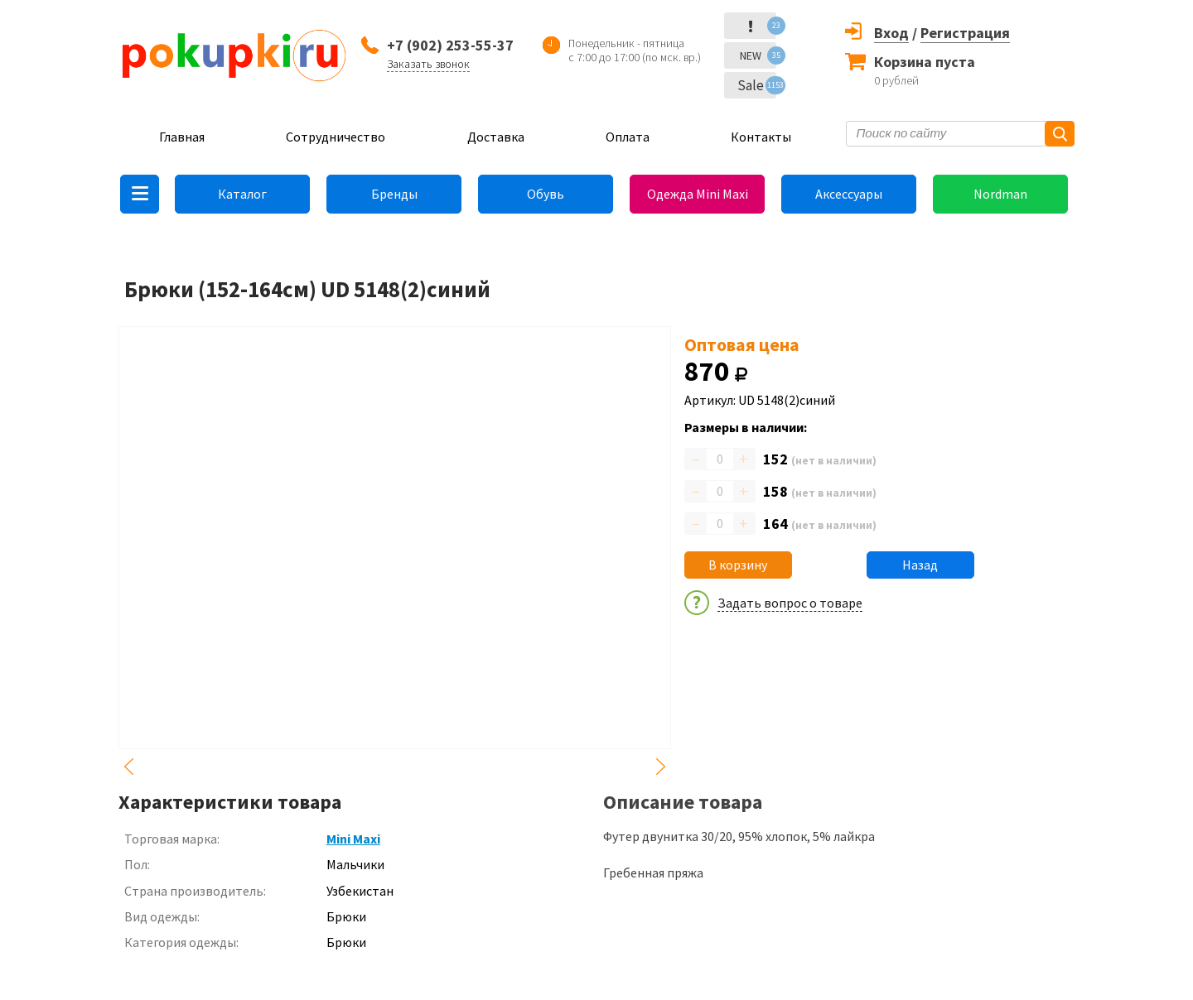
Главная (182, 136)
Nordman (1000, 193)
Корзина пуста (924, 61)
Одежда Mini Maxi (697, 193)
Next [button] (661, 766)
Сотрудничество (335, 136)
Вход (891, 32)
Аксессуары (848, 193)
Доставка (495, 136)
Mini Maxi (353, 838)
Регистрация (965, 32)
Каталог (242, 193)
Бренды (394, 193)
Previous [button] (128, 766)
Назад (920, 564)
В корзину (737, 564)
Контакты (761, 136)
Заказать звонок (428, 63)
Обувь (545, 193)
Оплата (628, 136)
